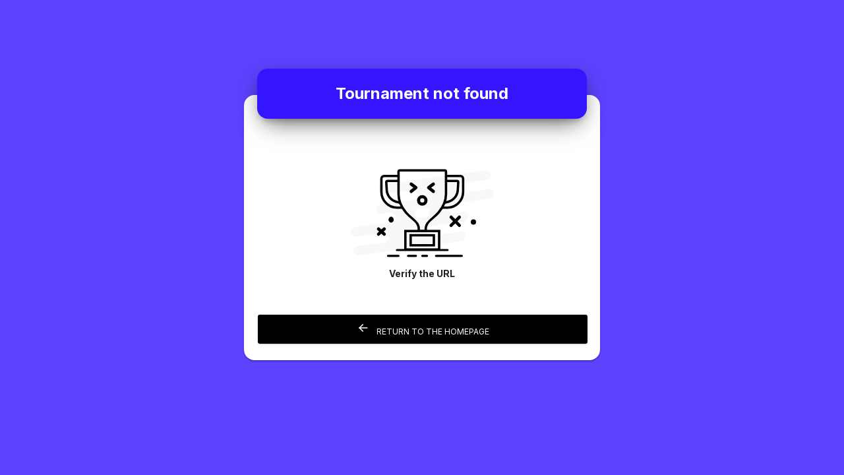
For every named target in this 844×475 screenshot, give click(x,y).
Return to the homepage (423, 328)
